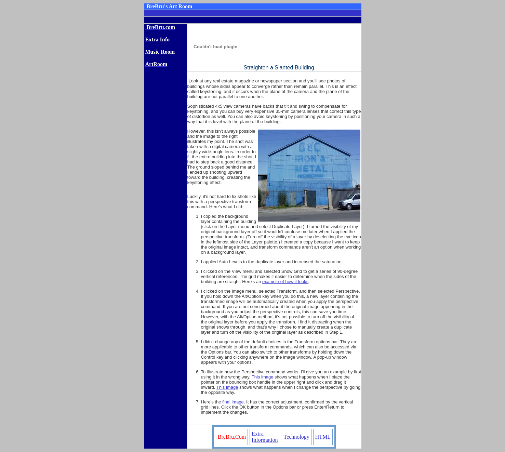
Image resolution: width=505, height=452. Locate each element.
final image (233, 401)
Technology (296, 437)
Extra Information (265, 437)
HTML (323, 437)
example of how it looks (285, 281)
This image (263, 377)
